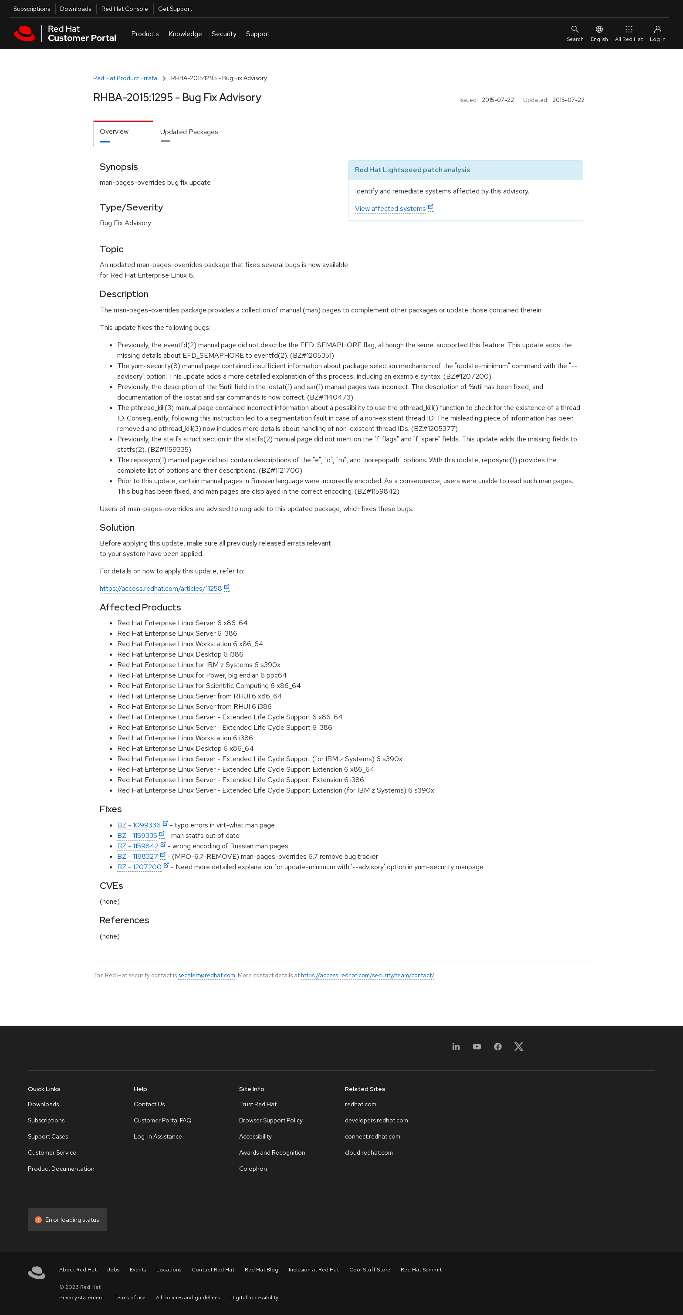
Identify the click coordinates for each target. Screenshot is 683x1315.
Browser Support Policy (271, 1120)
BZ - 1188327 (137, 856)
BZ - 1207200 (139, 866)
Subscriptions (32, 9)
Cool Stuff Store (369, 1269)
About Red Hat (78, 1269)
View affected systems (390, 208)
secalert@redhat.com (206, 975)
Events (138, 1269)
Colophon (253, 1169)
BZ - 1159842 (138, 846)
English (599, 33)
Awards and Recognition (272, 1152)
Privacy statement (81, 1297)
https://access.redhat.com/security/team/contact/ (367, 975)
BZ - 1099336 (139, 825)
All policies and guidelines (188, 1297)
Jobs (113, 1269)
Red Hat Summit (421, 1269)
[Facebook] (498, 1049)
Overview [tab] (114, 131)
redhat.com (360, 1104)
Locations (168, 1269)
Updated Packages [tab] (189, 131)
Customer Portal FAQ (163, 1120)
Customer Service (52, 1152)
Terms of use (130, 1297)
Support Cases (48, 1136)
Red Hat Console (124, 9)
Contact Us (149, 1104)
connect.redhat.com (372, 1136)
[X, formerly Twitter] (519, 1049)
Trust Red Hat (258, 1104)
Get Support (175, 9)
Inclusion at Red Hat (314, 1269)
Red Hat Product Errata (125, 78)
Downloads (75, 9)
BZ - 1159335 (137, 835)
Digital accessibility (254, 1297)
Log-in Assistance (158, 1136)
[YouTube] (477, 1049)
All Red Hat (629, 33)
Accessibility (255, 1136)
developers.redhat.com (376, 1120)
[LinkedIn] (456, 1049)
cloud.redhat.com (369, 1152)
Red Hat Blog (261, 1269)
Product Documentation (61, 1169)
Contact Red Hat (213, 1269)
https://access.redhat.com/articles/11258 (161, 588)
